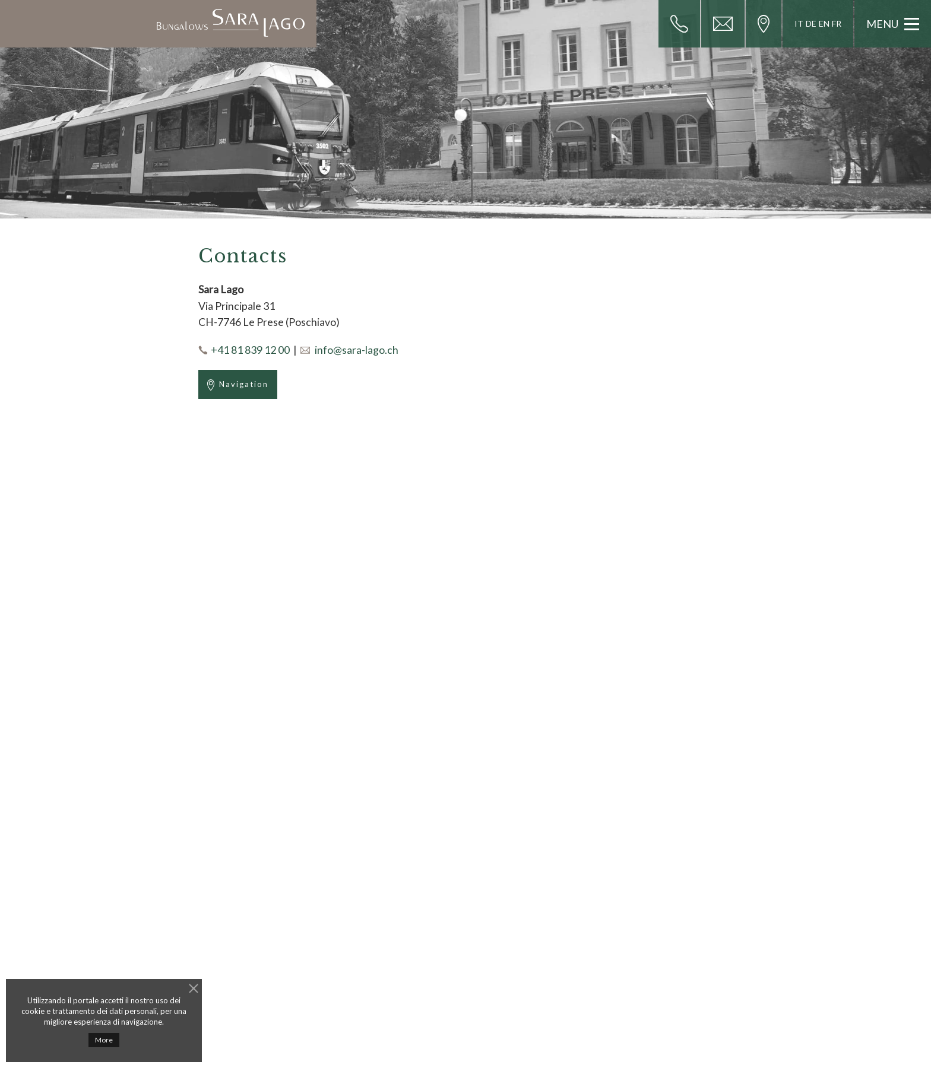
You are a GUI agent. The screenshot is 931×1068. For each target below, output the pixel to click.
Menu (892, 23)
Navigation (237, 385)
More (104, 1039)
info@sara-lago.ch (356, 349)
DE (811, 23)
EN (824, 23)
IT (798, 23)
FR (836, 23)
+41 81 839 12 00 (250, 349)
